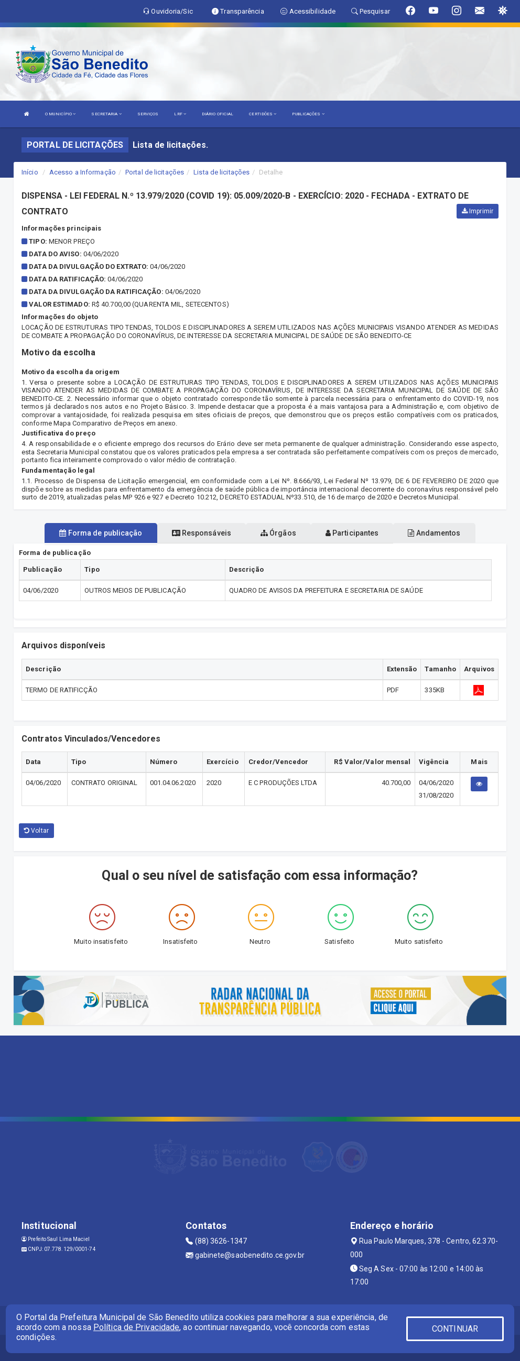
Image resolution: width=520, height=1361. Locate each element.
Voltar (36, 830)
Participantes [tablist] (352, 533)
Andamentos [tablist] (434, 533)
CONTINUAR (455, 1329)
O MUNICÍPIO (60, 114)
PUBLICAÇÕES (308, 114)
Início (29, 172)
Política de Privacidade (136, 1327)
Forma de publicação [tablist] (100, 533)
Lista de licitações (221, 172)
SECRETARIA (106, 114)
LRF (180, 114)
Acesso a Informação (82, 172)
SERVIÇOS (148, 114)
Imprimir (477, 211)
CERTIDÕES (262, 114)
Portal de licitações (154, 172)
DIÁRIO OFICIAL (217, 114)
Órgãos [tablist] (278, 533)
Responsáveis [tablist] (201, 533)
